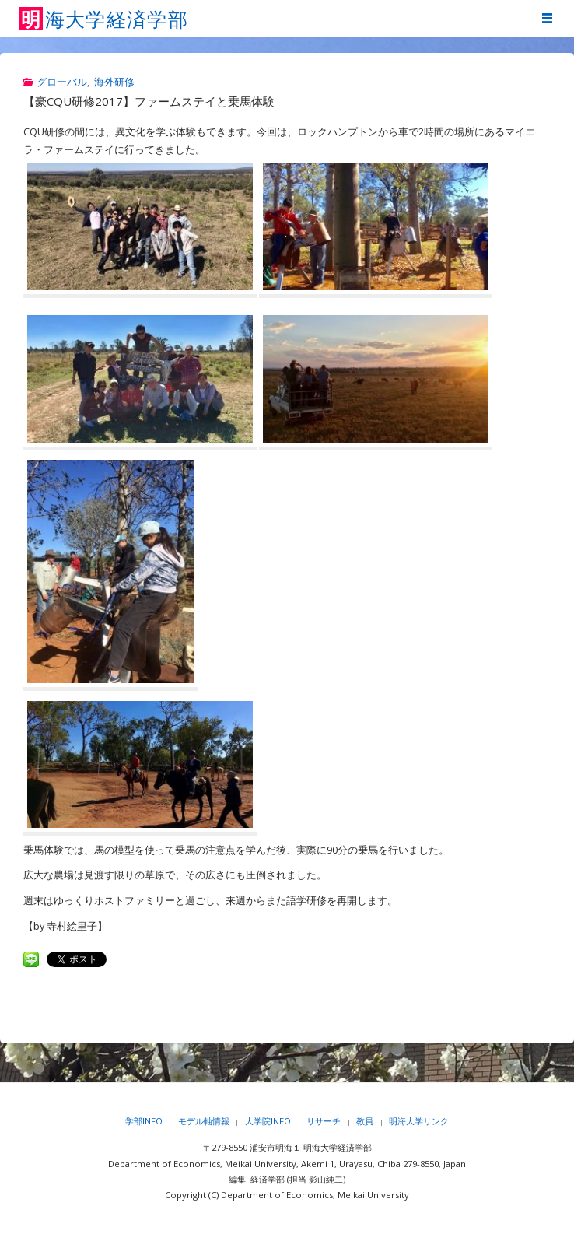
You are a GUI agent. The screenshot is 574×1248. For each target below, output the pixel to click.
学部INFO (144, 1121)
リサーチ (323, 1121)
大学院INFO (268, 1121)
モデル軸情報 (203, 1121)
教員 (364, 1121)
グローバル (62, 82)
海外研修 (114, 82)
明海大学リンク (419, 1121)
